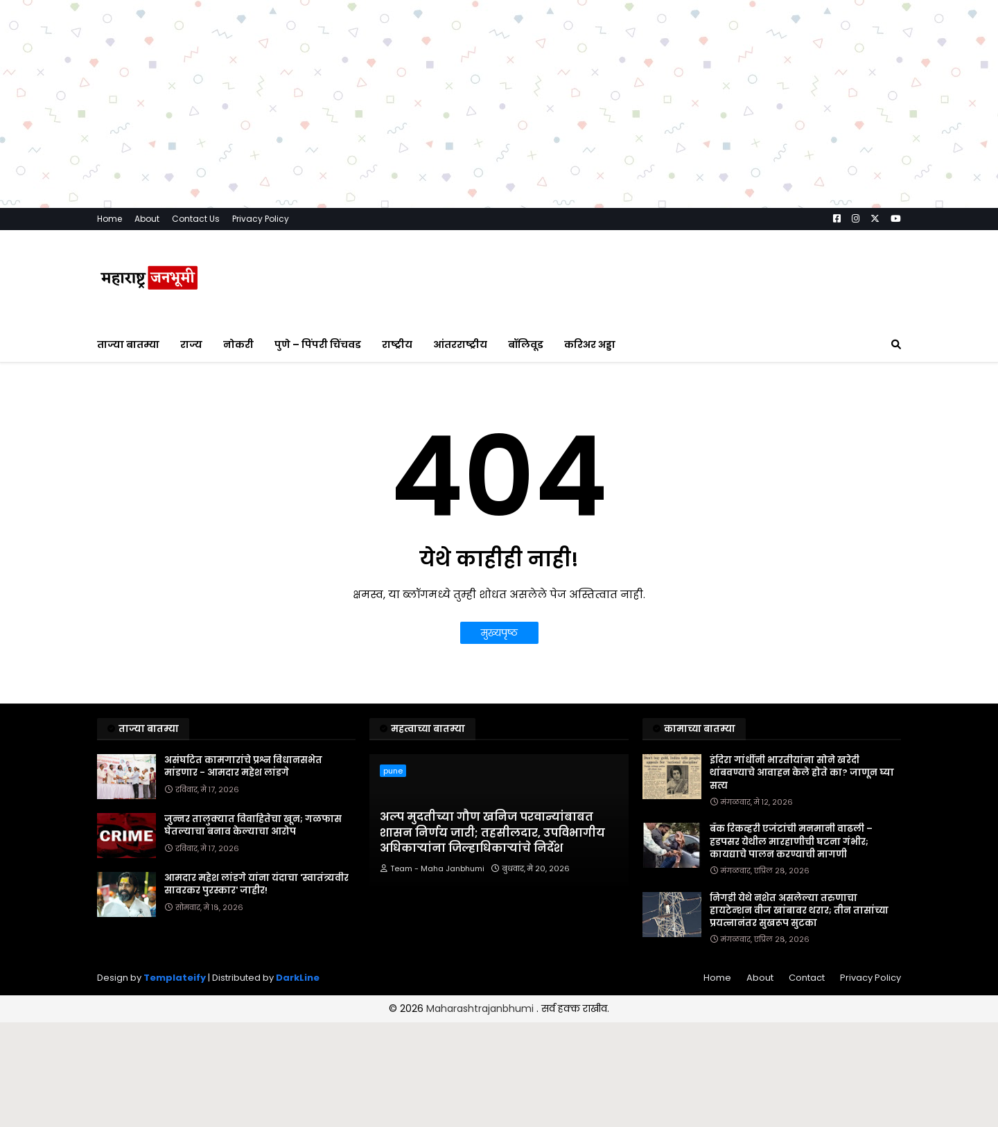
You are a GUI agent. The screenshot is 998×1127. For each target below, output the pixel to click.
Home (109, 219)
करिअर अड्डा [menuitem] (589, 344)
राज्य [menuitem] (191, 344)
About (146, 219)
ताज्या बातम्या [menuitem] (128, 344)
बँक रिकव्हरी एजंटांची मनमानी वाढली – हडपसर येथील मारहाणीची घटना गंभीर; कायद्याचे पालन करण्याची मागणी (791, 841)
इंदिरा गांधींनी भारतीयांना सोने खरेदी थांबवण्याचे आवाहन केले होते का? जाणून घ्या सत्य (802, 773)
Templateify (174, 977)
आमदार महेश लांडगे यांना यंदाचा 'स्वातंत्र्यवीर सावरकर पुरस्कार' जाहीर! (256, 884)
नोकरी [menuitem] (238, 344)
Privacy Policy (260, 219)
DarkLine (297, 977)
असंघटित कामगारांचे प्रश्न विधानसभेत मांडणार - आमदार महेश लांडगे (243, 766)
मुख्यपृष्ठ (499, 633)
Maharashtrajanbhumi (481, 1008)
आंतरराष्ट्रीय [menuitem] (460, 344)
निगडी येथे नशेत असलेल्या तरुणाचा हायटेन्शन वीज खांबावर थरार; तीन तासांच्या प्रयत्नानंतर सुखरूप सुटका (799, 910)
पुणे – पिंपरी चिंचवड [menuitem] (317, 344)
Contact (807, 977)
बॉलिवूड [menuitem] (525, 344)
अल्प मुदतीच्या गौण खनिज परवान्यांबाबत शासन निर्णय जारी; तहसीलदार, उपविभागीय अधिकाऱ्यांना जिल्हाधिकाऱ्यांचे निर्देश (492, 833)
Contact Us (196, 219)
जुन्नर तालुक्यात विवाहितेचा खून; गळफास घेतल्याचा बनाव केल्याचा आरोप (253, 825)
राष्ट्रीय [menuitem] (397, 344)
